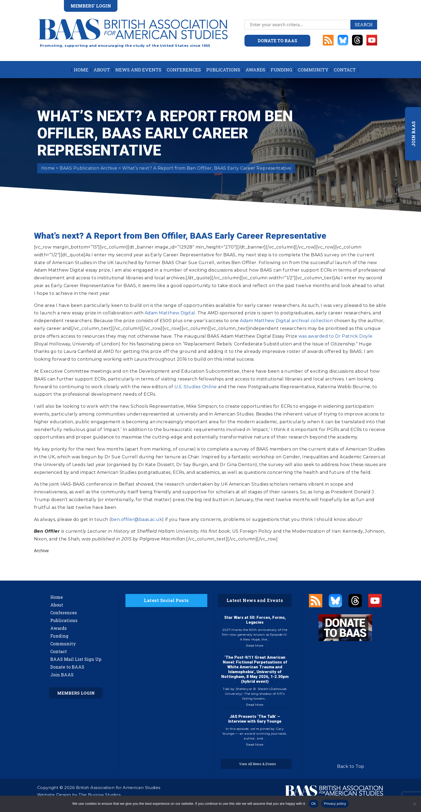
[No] (414, 803)
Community (313, 70)
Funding (281, 70)
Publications (223, 70)
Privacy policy (335, 804)
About (102, 70)
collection (322, 320)
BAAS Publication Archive (88, 168)
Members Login (76, 693)
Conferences (184, 70)
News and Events (138, 70)
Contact (345, 70)
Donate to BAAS (67, 667)
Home (81, 70)
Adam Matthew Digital (170, 312)
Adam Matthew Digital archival (274, 320)
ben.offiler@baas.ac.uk (136, 519)
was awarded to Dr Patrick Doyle (335, 336)
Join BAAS (62, 674)
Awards (255, 70)
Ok (313, 804)
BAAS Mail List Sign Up (75, 659)
